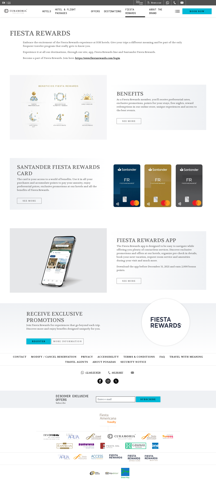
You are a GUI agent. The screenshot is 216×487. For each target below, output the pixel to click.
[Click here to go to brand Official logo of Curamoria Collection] (121, 436)
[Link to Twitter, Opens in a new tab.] (116, 381)
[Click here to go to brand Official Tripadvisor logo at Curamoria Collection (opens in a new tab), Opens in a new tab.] (112, 473)
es (9, 2)
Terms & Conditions (139, 356)
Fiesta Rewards (137, 11)
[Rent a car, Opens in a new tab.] (154, 2)
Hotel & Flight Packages (72, 12)
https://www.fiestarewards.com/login (97, 58)
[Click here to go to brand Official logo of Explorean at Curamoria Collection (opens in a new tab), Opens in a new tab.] (65, 446)
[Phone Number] (174, 2)
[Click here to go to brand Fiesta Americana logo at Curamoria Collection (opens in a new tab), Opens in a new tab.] (80, 456)
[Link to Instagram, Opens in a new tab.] (108, 381)
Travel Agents (76, 361)
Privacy (87, 356)
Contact (20, 356)
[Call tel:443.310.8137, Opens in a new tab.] (115, 372)
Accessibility (108, 356)
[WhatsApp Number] (167, 2)
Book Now (199, 11)
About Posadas (104, 361)
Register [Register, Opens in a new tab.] (38, 341)
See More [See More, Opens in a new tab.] (129, 121)
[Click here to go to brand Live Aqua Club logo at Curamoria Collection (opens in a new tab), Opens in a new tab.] (64, 456)
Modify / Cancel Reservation (53, 356)
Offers (97, 11)
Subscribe (148, 399)
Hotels (46, 11)
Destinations (114, 11)
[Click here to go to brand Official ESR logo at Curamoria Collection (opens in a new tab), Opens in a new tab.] (95, 473)
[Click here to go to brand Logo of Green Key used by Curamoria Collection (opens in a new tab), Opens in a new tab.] (125, 473)
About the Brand (163, 11)
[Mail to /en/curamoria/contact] (182, 2)
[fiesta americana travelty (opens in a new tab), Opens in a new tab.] (108, 418)
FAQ (162, 356)
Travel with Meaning (186, 356)
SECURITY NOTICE (133, 361)
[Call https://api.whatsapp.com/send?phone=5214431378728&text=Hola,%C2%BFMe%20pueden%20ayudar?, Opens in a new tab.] (90, 372)
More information (67, 341)
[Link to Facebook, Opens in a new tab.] (100, 381)
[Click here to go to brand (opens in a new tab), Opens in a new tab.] (51, 437)
